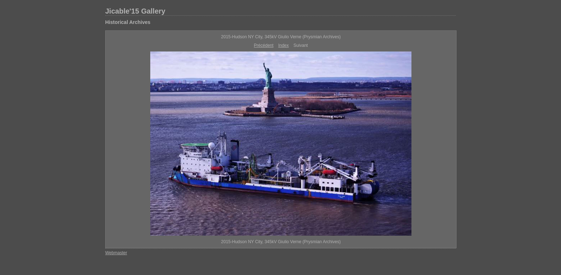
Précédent (264, 45)
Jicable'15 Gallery (135, 11)
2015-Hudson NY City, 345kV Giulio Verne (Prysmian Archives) (281, 36)
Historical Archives (127, 22)
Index (283, 45)
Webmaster (116, 252)
